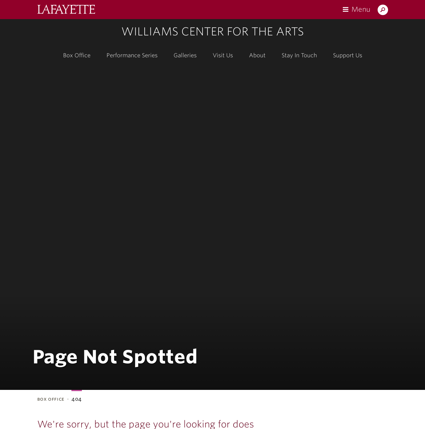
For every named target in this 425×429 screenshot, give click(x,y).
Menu (360, 9)
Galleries (185, 55)
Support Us (347, 55)
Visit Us (223, 55)
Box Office (76, 55)
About (257, 55)
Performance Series (132, 55)
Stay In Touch (299, 55)
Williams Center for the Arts (212, 31)
